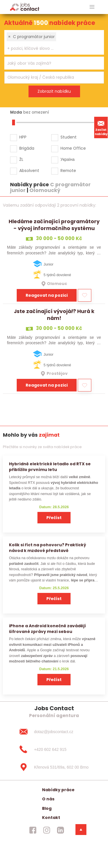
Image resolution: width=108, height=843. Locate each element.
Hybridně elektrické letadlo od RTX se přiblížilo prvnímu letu (50, 466)
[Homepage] (24, 6)
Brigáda (26, 148)
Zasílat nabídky (101, 127)
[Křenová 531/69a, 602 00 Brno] (54, 767)
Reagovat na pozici (47, 295)
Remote (68, 170)
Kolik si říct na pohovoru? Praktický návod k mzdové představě (47, 547)
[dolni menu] (80, 829)
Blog (47, 808)
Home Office (73, 148)
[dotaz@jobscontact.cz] (54, 732)
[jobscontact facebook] (33, 830)
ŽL (21, 159)
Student (68, 137)
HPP (22, 137)
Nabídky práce (58, 790)
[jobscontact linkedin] (60, 830)
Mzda (16, 112)
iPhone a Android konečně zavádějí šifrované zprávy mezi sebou (47, 628)
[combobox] (54, 42)
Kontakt (51, 817)
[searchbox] (50, 48)
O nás (48, 799)
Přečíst (54, 518)
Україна (67, 159)
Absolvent (29, 170)
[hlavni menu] (92, 7)
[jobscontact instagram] (47, 830)
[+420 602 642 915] (54, 749)
